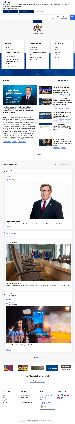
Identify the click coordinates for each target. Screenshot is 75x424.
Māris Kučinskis (22, 141)
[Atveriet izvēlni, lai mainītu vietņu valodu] (58, 17)
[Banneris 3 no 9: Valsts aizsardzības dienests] (37, 367)
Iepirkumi (5, 397)
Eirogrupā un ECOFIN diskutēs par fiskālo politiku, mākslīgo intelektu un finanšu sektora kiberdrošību (62, 101)
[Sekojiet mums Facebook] (62, 395)
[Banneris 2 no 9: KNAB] (23, 367)
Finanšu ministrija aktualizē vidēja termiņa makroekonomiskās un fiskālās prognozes (62, 115)
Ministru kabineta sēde (13, 283)
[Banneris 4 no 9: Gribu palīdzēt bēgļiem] (52, 367)
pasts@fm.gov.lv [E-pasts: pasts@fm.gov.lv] (46, 399)
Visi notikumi (37, 357)
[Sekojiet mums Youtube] (68, 395)
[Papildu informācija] (51, 395)
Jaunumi (14, 141)
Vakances (5, 395)
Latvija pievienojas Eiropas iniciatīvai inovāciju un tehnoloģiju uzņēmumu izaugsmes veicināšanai (61, 89)
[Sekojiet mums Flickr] (65, 395)
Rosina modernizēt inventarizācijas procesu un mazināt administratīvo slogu (62, 141)
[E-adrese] (43, 406)
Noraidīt (10, 11)
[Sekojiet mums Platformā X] (58, 395)
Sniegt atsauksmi (37, 381)
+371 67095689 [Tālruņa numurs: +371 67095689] (46, 395)
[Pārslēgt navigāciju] (72, 17)
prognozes (68, 120)
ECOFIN (61, 94)
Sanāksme (9, 226)
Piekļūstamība (24, 397)
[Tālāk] (70, 367)
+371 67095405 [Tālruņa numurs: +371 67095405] (46, 397)
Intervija (8, 349)
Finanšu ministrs (7, 141)
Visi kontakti (48, 411)
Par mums (5, 402)
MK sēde (8, 288)
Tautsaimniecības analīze (59, 135)
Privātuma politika (25, 395)
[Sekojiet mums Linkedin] (62, 398)
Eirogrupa (61, 108)
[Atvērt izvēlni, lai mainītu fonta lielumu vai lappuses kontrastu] (64, 17)
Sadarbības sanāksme (13, 222)
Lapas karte (24, 400)
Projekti (5, 400)
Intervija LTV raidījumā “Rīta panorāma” (19, 345)
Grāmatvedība (56, 147)
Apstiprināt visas (26, 11)
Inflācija (55, 134)
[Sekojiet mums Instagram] (58, 398)
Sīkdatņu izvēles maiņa (26, 402)
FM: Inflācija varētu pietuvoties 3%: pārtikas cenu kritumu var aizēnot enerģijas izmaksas (62, 126)
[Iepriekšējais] (5, 367)
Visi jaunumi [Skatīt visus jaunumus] (38, 154)
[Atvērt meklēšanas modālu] (53, 17)
